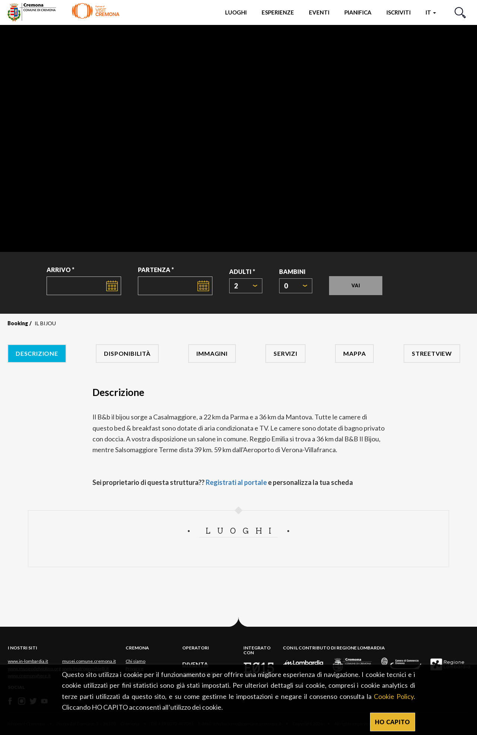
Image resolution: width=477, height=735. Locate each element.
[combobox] (245, 285)
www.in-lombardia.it (28, 661)
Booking (17, 323)
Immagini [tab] (211, 353)
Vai (355, 285)
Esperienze (278, 12)
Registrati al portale (236, 482)
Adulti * (242, 271)
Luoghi (236, 12)
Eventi (319, 12)
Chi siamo (135, 661)
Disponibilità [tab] (127, 353)
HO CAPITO (392, 721)
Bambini (292, 271)
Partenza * (156, 269)
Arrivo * (61, 269)
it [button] (431, 12)
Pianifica (358, 12)
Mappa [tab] (354, 353)
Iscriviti (398, 12)
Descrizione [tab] (37, 353)
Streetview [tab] (432, 353)
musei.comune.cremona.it (89, 661)
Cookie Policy (394, 696)
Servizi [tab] (285, 353)
